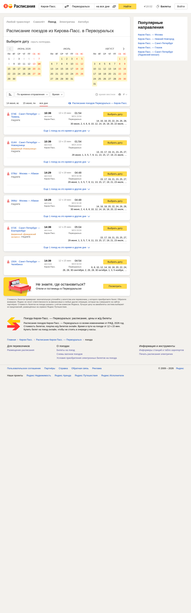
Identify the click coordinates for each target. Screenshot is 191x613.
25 (24, 73)
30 (14, 78)
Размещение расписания (20, 350)
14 (39, 63)
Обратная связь (80, 368)
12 (29, 63)
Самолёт (39, 21)
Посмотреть (115, 286)
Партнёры (49, 368)
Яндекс (180, 368)
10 (19, 63)
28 (39, 73)
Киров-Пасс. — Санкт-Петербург (155, 43)
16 (14, 68)
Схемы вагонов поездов (69, 354)
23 (14, 73)
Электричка (67, 21)
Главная (11, 339)
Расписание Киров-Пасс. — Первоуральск (59, 339)
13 (34, 63)
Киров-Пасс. (49, 119)
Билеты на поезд (66, 350)
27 (34, 73)
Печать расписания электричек (156, 354)
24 (19, 73)
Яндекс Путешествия (86, 375)
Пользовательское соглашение (24, 368)
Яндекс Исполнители (112, 375)
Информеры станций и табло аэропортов (161, 350)
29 (9, 78)
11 (24, 63)
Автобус (83, 21)
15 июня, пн (29, 103)
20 (34, 68)
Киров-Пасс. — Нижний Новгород (156, 39)
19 (29, 68)
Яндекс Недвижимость (39, 375)
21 (39, 68)
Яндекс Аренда (63, 375)
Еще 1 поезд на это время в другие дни (67, 130)
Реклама (97, 368)
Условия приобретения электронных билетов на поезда (87, 358)
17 (19, 68)
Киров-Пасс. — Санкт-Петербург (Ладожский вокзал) (155, 53)
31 (72, 78)
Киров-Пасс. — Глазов (150, 47)
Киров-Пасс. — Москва (150, 34)
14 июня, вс (12, 103)
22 (9, 73)
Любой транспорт (18, 21)
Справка (63, 368)
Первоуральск (74, 119)
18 (24, 68)
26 (29, 73)
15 (9, 68)
